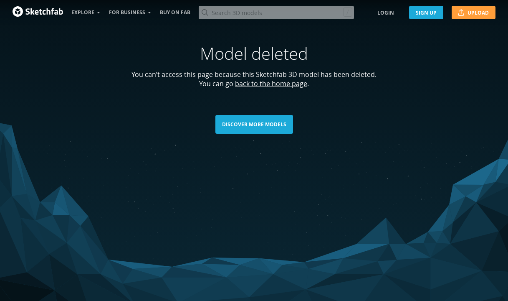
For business (127, 12)
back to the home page (271, 83)
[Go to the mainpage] (38, 12)
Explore (82, 12)
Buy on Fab (175, 12)
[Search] (276, 12)
